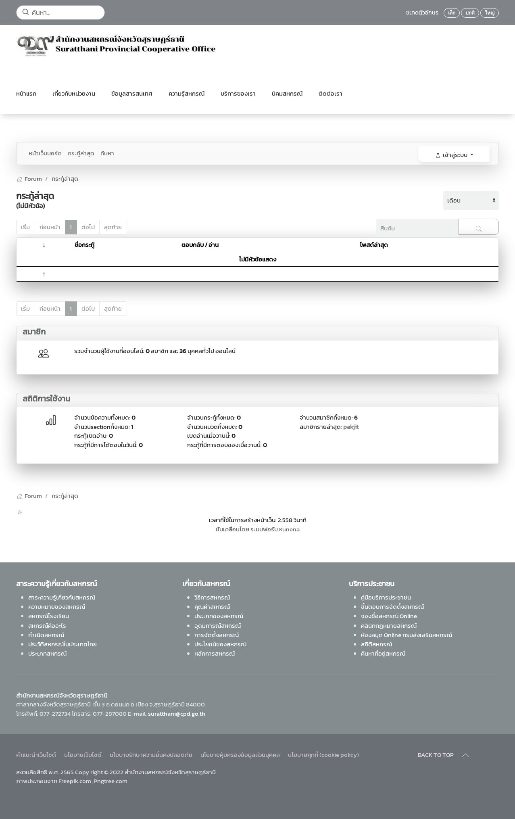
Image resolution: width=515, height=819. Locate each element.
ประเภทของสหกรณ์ (218, 616)
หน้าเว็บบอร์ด (45, 153)
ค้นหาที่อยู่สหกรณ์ (383, 653)
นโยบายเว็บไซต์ (83, 754)
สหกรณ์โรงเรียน (48, 616)
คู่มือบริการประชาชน (386, 597)
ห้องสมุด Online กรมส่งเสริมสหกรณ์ (406, 634)
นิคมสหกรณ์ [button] (287, 93)
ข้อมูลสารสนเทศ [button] (131, 93)
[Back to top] (465, 755)
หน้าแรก (26, 93)
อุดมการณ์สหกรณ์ (217, 625)
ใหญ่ (489, 13)
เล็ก (451, 13)
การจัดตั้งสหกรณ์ (216, 634)
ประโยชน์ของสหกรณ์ (220, 644)
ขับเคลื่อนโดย (232, 529)
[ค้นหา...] (60, 12)
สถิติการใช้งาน (46, 399)
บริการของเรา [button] (238, 93)
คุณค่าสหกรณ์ (212, 606)
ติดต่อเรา (330, 93)
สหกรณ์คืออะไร (47, 625)
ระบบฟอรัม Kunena (275, 529)
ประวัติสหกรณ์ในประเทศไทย (62, 644)
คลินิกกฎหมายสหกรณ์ (389, 625)
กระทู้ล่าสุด (81, 153)
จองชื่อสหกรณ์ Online (389, 616)
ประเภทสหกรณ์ (47, 653)
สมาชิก (34, 332)
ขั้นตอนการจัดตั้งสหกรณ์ (392, 606)
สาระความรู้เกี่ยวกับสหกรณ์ (61, 597)
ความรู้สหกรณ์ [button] (186, 93)
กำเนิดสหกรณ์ (46, 634)
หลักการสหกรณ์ (214, 653)
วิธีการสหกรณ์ (212, 597)
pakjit (351, 426)
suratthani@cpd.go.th (176, 713)
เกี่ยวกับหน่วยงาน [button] (73, 93)
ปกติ (470, 13)
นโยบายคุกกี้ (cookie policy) (323, 754)
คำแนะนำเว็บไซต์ (36, 754)
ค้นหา (107, 153)
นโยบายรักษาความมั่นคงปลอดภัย (151, 754)
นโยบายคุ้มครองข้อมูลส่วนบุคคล (240, 754)
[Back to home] (117, 45)
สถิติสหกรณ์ (376, 644)
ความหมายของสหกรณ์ (56, 606)
